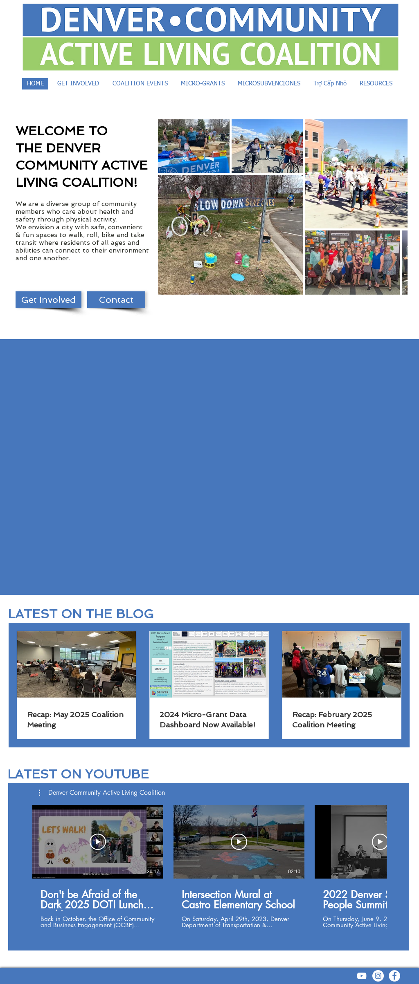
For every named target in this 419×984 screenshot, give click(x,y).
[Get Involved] (48, 299)
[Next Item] (393, 207)
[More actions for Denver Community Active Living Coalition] (102, 792)
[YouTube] (361, 976)
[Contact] (116, 299)
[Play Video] (98, 842)
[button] (102, 792)
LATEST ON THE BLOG (81, 614)
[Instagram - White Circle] (378, 976)
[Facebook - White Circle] (394, 976)
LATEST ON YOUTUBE (78, 774)
